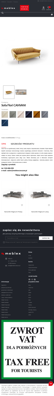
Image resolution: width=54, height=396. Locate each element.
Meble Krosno (4, 312)
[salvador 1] (20, 115)
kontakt (30, 258)
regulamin (3, 285)
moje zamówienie (32, 267)
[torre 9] (36, 115)
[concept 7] (44, 115)
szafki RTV (31, 312)
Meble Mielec (4, 309)
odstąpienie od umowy (6, 292)
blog (29, 285)
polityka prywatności (6, 287)
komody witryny (32, 309)
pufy (29, 295)
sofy (29, 290)
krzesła (30, 302)
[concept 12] (4, 123)
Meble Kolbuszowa (5, 314)
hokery (30, 305)
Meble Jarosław (5, 302)
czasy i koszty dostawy (6, 297)
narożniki (30, 287)
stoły (29, 300)
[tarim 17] (12, 115)
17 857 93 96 (24, 7)
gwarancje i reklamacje (7, 290)
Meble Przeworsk (5, 305)
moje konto (31, 265)
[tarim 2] (4, 115)
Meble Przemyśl (5, 307)
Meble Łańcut (4, 317)
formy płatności (32, 270)
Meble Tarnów (4, 300)
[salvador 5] (28, 115)
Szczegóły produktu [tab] (22, 144)
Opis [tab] (3, 144)
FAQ (29, 272)
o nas (29, 255)
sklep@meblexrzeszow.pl (45, 1)
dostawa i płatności (6, 295)
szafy (29, 314)
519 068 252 (24, 9)
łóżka (29, 297)
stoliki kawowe (32, 307)
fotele (29, 292)
